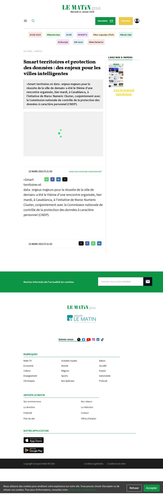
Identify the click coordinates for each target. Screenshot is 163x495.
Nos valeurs (86, 401)
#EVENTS (82, 34)
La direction (29, 407)
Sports (64, 375)
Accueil (28, 51)
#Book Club (126, 34)
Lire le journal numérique (124, 92)
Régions (65, 370)
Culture (27, 370)
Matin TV (28, 360)
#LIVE (69, 34)
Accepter (151, 488)
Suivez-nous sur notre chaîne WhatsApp (85, 172)
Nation (102, 360)
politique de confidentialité (82, 489)
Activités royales (69, 360)
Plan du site (29, 418)
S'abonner (125, 21)
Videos (38, 51)
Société (102, 365)
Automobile (104, 375)
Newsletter (105, 21)
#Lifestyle (63, 42)
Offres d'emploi (88, 418)
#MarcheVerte (96, 42)
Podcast (103, 380)
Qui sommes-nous (32, 401)
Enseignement (30, 375)
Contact (85, 412)
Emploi (102, 370)
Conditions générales (93, 463)
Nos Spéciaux (67, 380)
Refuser (134, 488)
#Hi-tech (78, 42)
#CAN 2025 (35, 34)
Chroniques (29, 380)
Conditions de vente (116, 463)
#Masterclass (53, 34)
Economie (28, 365)
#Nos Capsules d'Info (103, 34)
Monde (64, 365)
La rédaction (87, 407)
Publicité (28, 412)
